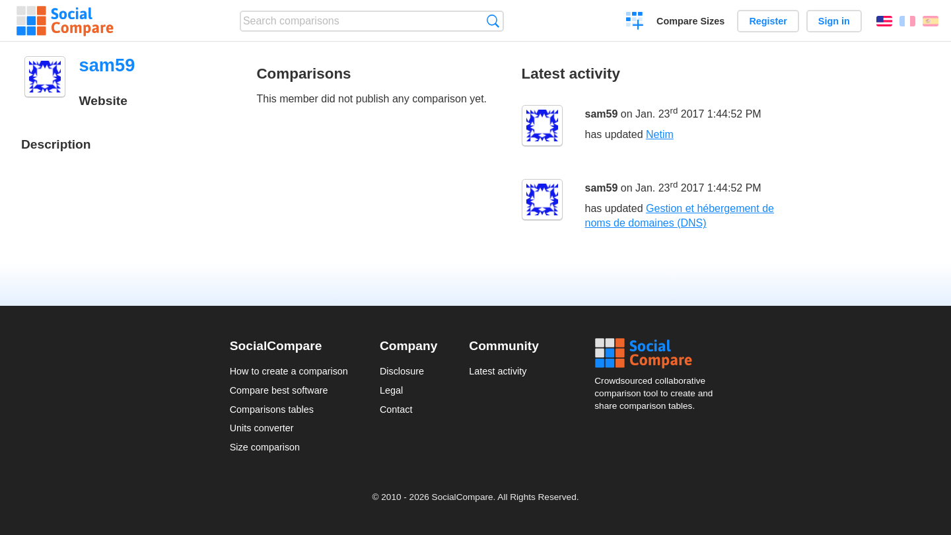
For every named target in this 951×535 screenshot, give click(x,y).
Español (930, 21)
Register (768, 21)
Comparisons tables (272, 409)
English (884, 21)
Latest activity (497, 371)
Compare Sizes (690, 21)
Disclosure (402, 371)
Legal (391, 390)
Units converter (262, 428)
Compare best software (279, 390)
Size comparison (265, 447)
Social (657, 353)
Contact (396, 409)
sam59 (601, 114)
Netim (660, 134)
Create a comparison (635, 22)
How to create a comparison (289, 371)
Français (907, 21)
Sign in (834, 21)
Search (493, 21)
